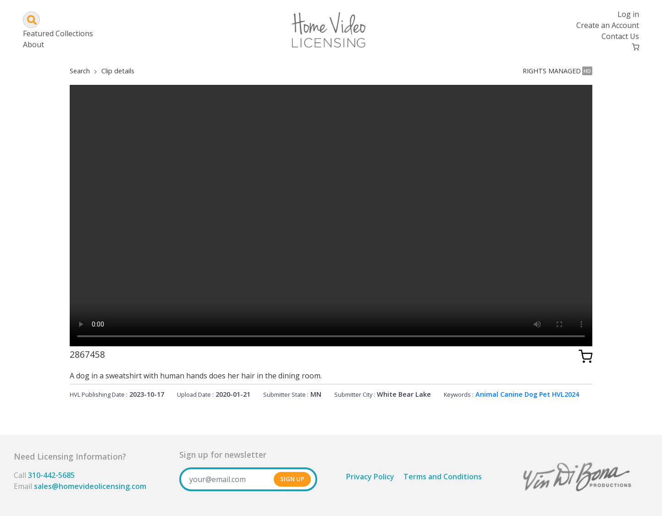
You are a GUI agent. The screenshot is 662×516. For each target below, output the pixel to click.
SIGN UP (292, 479)
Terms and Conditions (442, 477)
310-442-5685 (51, 475)
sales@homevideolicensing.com (90, 486)
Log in (628, 14)
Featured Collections (58, 33)
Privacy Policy (370, 477)
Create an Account (607, 25)
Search (80, 71)
